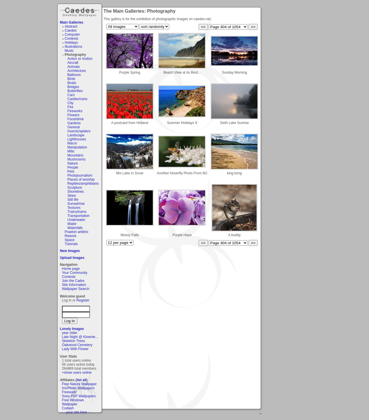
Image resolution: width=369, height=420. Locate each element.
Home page (71, 269)
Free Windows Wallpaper (73, 402)
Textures (73, 208)
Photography (75, 55)
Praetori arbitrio (76, 232)
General (73, 127)
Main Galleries (71, 22)
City (70, 103)
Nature (72, 163)
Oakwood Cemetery (77, 345)
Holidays (71, 43)
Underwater (76, 220)
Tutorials (71, 244)
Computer (72, 35)
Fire (70, 107)
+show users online (77, 373)
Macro (72, 143)
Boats (71, 83)
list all (81, 380)
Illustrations (73, 47)
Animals (73, 67)
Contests (71, 39)
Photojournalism (79, 175)
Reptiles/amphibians (83, 184)
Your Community (74, 273)
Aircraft (72, 63)
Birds (71, 79)
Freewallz (69, 392)
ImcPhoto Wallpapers (78, 388)
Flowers (73, 115)
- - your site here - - (76, 412)
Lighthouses (76, 139)
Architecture (76, 71)
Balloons (74, 75)
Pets (70, 171)
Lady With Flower (75, 349)
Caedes (80, 11)
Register (82, 300)
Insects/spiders (79, 131)
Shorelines (75, 192)
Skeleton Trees (73, 341)
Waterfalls (75, 228)
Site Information (74, 285)
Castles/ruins (77, 99)
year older (69, 333)
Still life (72, 200)
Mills (70, 151)
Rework (70, 236)
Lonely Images (72, 329)
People (72, 167)
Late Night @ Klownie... (80, 337)
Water (72, 224)
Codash (68, 408)
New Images (70, 251)
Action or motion (80, 59)
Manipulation (77, 147)
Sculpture (74, 188)
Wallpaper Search (75, 289)
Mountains (75, 155)
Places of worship (81, 179)
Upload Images (72, 258)
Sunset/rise (76, 204)
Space (69, 240)
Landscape (75, 135)
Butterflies (75, 91)
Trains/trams (76, 212)
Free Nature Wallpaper (79, 384)
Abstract (71, 26)
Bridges (73, 87)
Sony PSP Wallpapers (79, 396)
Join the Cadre (73, 281)
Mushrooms (76, 159)
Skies (71, 196)
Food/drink (75, 119)
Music (69, 51)
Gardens (74, 123)
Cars (71, 95)
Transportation (78, 216)
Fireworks (74, 111)
